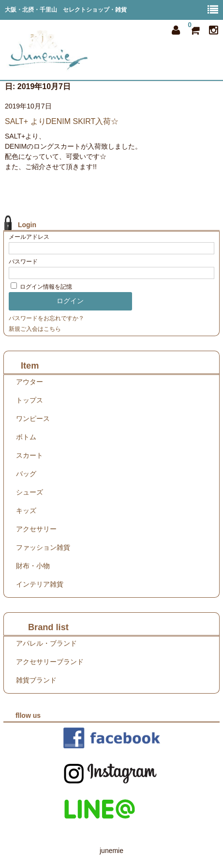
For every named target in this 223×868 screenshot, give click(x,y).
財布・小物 (33, 566)
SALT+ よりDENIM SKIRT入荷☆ (62, 121)
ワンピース (33, 418)
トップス (29, 400)
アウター (29, 382)
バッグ (26, 474)
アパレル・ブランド (46, 643)
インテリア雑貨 (39, 584)
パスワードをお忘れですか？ (46, 318)
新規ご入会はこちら (35, 329)
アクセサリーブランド (50, 662)
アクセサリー (36, 529)
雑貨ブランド (36, 680)
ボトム (26, 437)
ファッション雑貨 (43, 547)
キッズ (26, 510)
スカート (29, 455)
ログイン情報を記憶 (41, 286)
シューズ (29, 492)
